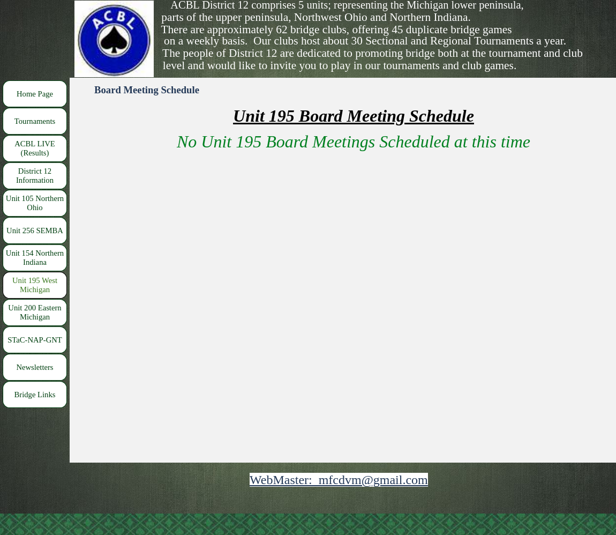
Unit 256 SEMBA (34, 230)
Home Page (35, 94)
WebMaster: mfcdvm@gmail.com (339, 480)
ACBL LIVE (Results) (34, 148)
